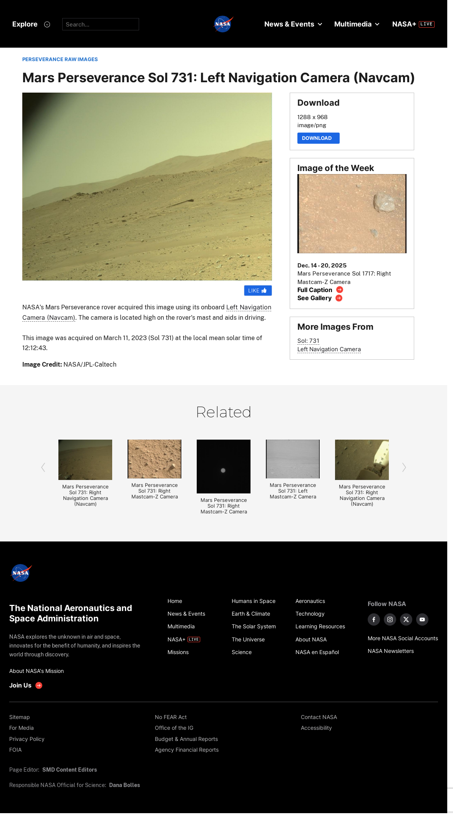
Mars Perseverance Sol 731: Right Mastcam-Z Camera (154, 491)
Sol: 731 (308, 340)
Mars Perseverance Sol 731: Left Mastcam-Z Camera (293, 491)
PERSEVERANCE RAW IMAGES (60, 59)
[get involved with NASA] (26, 685)
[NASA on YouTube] (422, 619)
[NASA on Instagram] (390, 619)
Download (318, 138)
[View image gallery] (320, 298)
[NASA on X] (406, 619)
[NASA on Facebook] (374, 619)
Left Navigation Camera (329, 349)
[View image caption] (320, 289)
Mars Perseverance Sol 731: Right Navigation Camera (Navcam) (85, 495)
